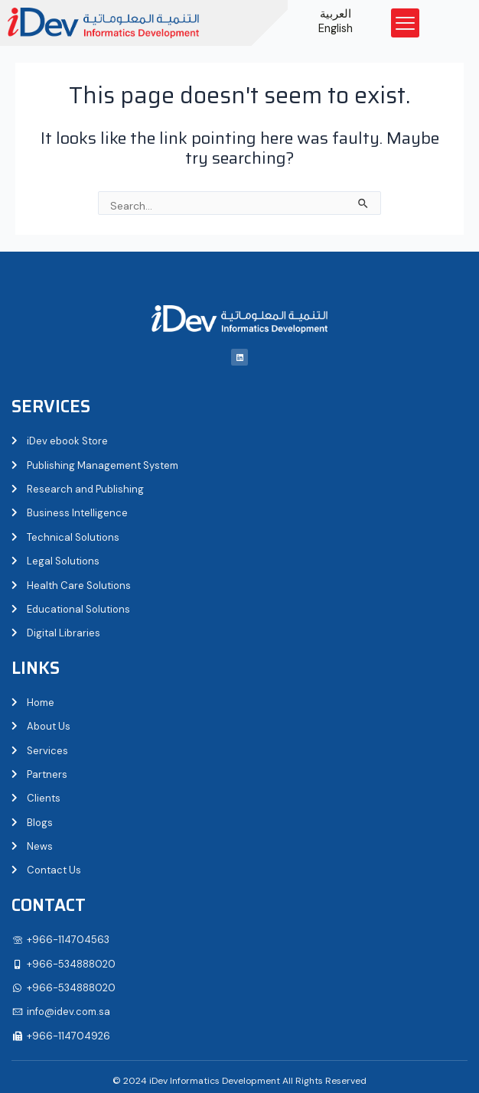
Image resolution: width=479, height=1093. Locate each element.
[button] (405, 22)
